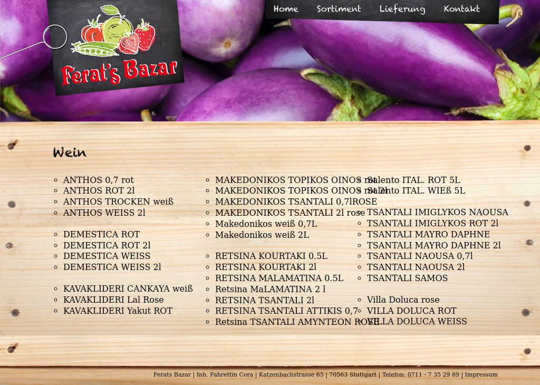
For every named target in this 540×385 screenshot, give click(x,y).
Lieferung (403, 8)
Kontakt (462, 8)
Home (286, 8)
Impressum (481, 374)
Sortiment (339, 8)
